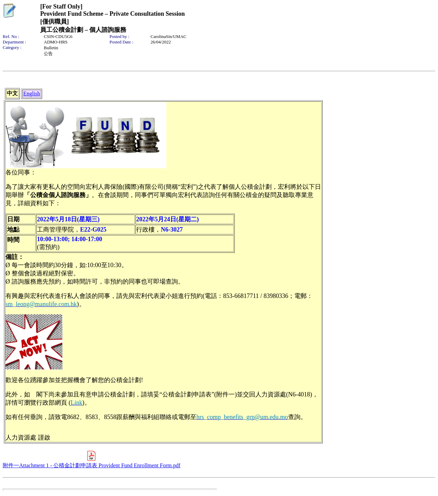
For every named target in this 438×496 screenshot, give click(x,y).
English (31, 93)
